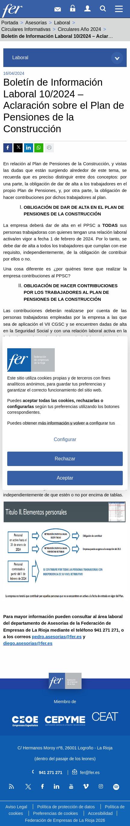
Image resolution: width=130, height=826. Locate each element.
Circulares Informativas (26, 29)
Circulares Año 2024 (79, 29)
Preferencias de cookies (55, 813)
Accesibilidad (100, 813)
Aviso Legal (16, 806)
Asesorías (36, 22)
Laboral (62, 22)
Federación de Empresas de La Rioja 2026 (65, 820)
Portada (9, 22)
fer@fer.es (86, 772)
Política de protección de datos (66, 806)
